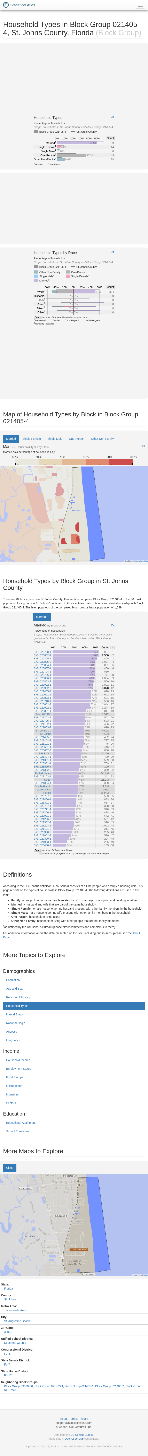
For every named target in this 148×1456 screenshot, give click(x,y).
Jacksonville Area (15, 1310)
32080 (8, 1332)
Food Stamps (14, 1077)
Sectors (11, 1103)
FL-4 (7, 1353)
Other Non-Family (102, 438)
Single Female (31, 438)
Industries (12, 1094)
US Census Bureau (82, 1434)
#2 (112, 252)
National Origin (15, 1023)
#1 (112, 117)
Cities (9, 1167)
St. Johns (10, 1299)
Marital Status (15, 1014)
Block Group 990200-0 (18, 1386)
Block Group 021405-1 (79, 1386)
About (64, 1418)
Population (13, 980)
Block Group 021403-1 (48, 1386)
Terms (73, 1418)
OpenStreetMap (74, 1438)
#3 (143, 446)
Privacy (83, 1418)
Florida (8, 1288)
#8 (112, 624)
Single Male (54, 438)
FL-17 (8, 1375)
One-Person (76, 438)
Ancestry (11, 1031)
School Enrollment (18, 1131)
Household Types (17, 1005)
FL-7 (7, 1364)
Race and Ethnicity (18, 997)
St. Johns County (15, 1342)
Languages (13, 1040)
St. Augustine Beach (17, 1321)
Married (11, 438)
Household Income (18, 1060)
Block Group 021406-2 (109, 1386)
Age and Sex (14, 988)
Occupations (14, 1085)
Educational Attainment (21, 1122)
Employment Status (18, 1068)
